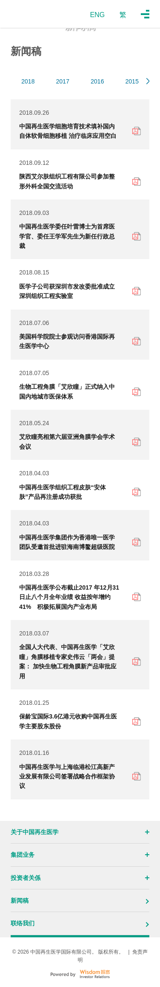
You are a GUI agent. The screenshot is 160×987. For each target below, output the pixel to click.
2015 (132, 81)
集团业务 (80, 854)
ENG (97, 14)
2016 (97, 81)
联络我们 (80, 923)
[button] (148, 81)
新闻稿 (80, 900)
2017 (62, 81)
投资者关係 (80, 877)
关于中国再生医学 (80, 832)
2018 (28, 81)
